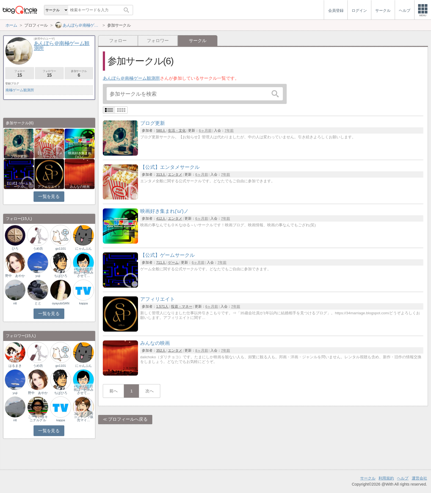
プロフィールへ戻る (128, 419)
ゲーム (173, 262)
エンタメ (175, 174)
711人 (160, 262)
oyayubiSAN (60, 303)
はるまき (15, 365)
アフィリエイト (49, 186)
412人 (160, 218)
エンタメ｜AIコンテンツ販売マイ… (83, 417)
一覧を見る (48, 196)
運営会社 (419, 478)
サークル (367, 478)
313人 (160, 174)
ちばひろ (60, 275)
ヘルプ (402, 478)
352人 (160, 350)
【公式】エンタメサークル (49, 155)
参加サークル (79, 74)
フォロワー (158, 40)
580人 (160, 130)
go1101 (60, 248)
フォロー (118, 40)
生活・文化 (177, 130)
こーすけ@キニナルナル (38, 418)
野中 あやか (15, 275)
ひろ (15, 248)
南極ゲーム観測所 (19, 90)
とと (38, 303)
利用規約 (386, 478)
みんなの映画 (80, 186)
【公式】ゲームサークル (18, 185)
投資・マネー (181, 306)
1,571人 (162, 306)
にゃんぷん (83, 248)
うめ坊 (38, 248)
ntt (15, 303)
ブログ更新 (18, 156)
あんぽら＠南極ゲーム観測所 (131, 78)
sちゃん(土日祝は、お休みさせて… (83, 272)
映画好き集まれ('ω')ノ (79, 155)
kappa (83, 303)
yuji (37, 275)
